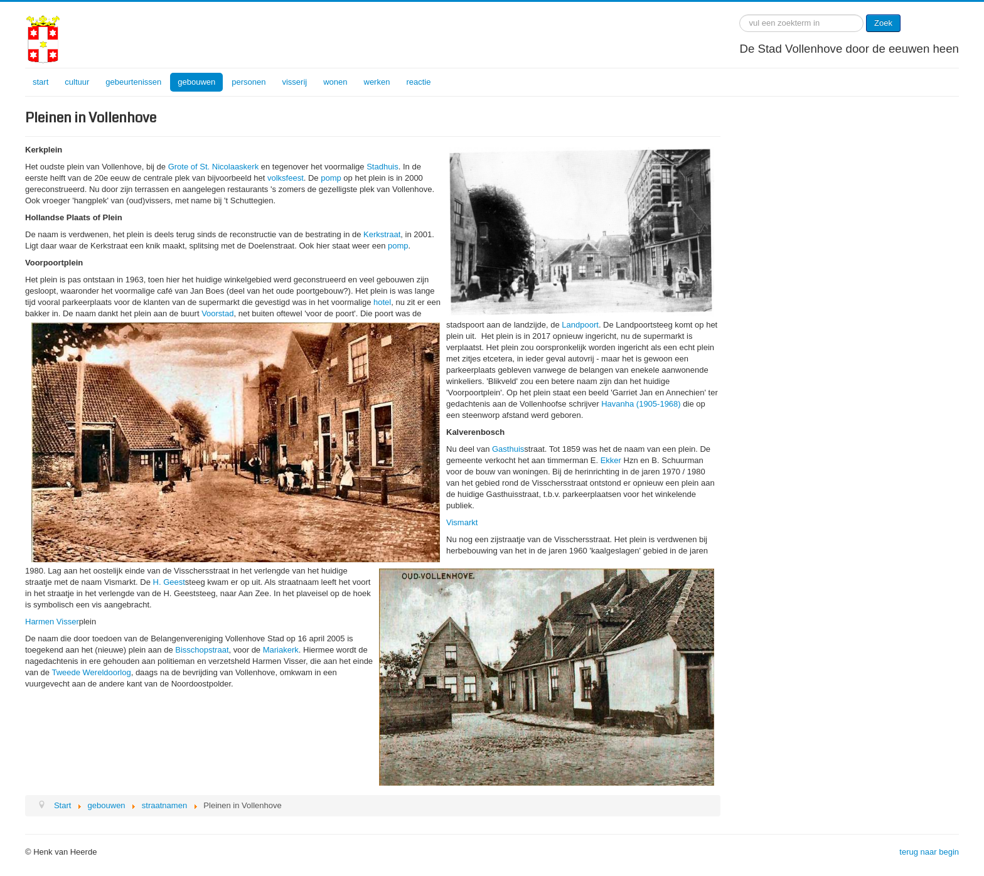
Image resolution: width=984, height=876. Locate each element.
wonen (335, 82)
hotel (382, 302)
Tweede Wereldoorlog (91, 672)
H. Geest (169, 582)
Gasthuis (508, 449)
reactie (418, 82)
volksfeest (285, 178)
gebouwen (196, 82)
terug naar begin (929, 852)
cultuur (77, 82)
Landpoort (580, 324)
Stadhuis (382, 166)
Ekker (611, 460)
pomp (331, 178)
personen (248, 82)
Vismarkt (462, 522)
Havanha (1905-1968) (640, 404)
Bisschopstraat (201, 649)
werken (377, 82)
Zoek (883, 23)
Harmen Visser (52, 621)
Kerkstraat (381, 234)
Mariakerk (281, 649)
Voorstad (217, 313)
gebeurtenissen (133, 82)
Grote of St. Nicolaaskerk (213, 166)
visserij (294, 82)
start (40, 82)
